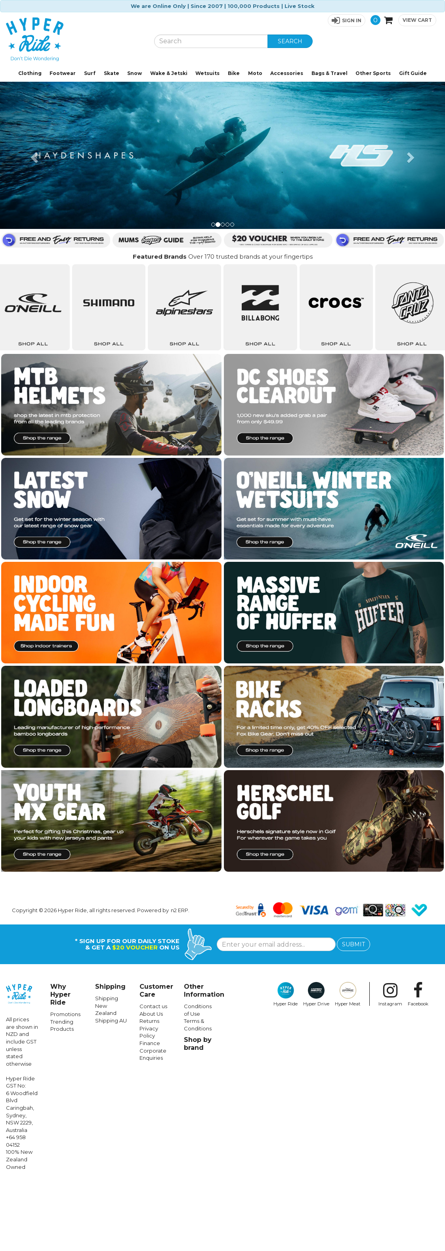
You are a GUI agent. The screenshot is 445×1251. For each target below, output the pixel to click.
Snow (134, 73)
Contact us (153, 1075)
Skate (111, 73)
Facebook (418, 1063)
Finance (149, 1112)
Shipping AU (111, 1089)
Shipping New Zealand (106, 1074)
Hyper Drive (316, 1063)
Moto (255, 73)
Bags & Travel (329, 73)
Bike (234, 73)
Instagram (390, 1063)
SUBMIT (353, 1013)
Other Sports (373, 73)
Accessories (286, 73)
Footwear (63, 73)
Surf (89, 73)
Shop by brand (198, 1112)
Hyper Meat (348, 1063)
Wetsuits (207, 73)
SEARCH (290, 41)
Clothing (30, 73)
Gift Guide (413, 73)
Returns (149, 1089)
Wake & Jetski (168, 73)
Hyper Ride (285, 1063)
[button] (346, 20)
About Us (151, 1082)
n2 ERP (179, 979)
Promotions (65, 1083)
